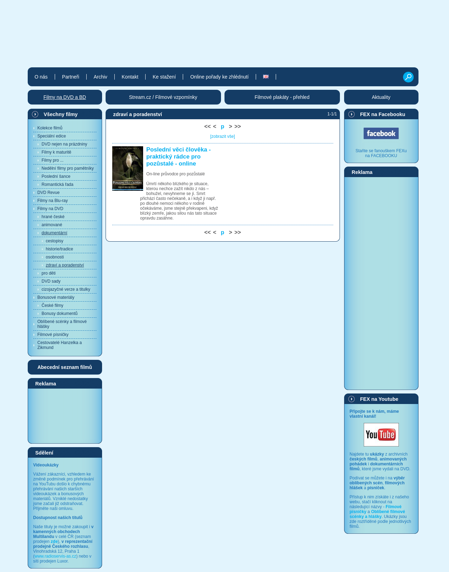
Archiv (100, 77)
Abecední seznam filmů (65, 367)
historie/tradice (59, 249)
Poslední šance (56, 176)
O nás (41, 77)
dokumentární (54, 232)
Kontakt (130, 77)
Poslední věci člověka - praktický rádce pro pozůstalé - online (178, 156)
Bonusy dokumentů (60, 313)
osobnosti (55, 257)
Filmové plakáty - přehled (282, 97)
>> (237, 126)
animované (52, 224)
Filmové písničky (53, 334)
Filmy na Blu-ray (53, 200)
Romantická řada (58, 184)
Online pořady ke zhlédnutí (219, 77)
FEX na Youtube (379, 399)
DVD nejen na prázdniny (64, 144)
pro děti (49, 273)
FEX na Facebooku (383, 114)
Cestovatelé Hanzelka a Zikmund (60, 345)
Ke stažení (164, 77)
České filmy (52, 305)
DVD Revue (49, 192)
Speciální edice (52, 136)
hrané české (53, 216)
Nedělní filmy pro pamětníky (68, 168)
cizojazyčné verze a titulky (66, 289)
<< (207, 126)
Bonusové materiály (56, 297)
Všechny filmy (61, 114)
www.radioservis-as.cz (55, 556)
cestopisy (54, 240)
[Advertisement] (64, 415)
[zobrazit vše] (222, 136)
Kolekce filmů (50, 128)
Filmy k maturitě (57, 152)
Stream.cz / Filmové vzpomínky (163, 97)
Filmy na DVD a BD (64, 97)
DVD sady (51, 281)
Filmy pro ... (53, 160)
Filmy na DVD (50, 208)
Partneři (70, 77)
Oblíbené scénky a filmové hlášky (62, 324)
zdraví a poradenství (65, 265)
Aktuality (381, 97)
